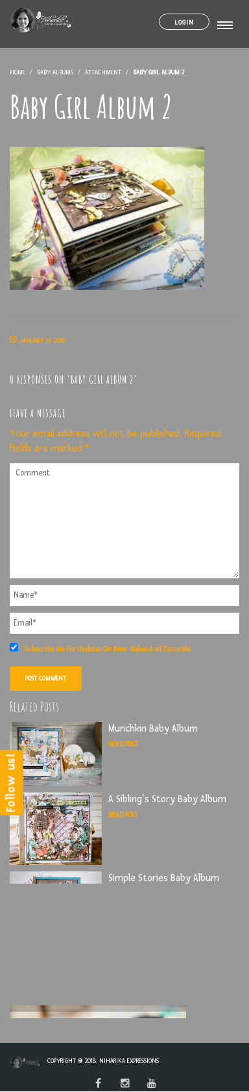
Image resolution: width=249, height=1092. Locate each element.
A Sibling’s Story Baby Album (167, 799)
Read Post (122, 744)
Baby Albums (55, 72)
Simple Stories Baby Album (163, 878)
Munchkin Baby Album (153, 729)
